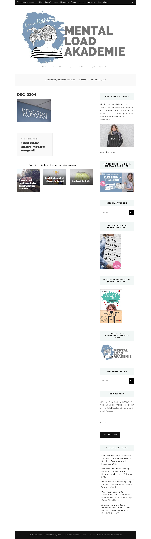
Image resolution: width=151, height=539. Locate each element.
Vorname (104, 422)
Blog (73, 2)
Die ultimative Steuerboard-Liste (30, 2)
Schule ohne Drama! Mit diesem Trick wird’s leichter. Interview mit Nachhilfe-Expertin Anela (116, 458)
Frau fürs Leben (51, 2)
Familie (53, 80)
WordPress (106, 535)
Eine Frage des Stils (81, 181)
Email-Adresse (106, 411)
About (81, 2)
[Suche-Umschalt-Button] (133, 2)
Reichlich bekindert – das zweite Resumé (54, 180)
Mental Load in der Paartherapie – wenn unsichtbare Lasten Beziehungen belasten (116, 471)
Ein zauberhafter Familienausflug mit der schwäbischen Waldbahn (28, 184)
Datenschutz (103, 2)
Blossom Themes (81, 535)
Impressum (90, 2)
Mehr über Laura (107, 152)
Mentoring (64, 2)
